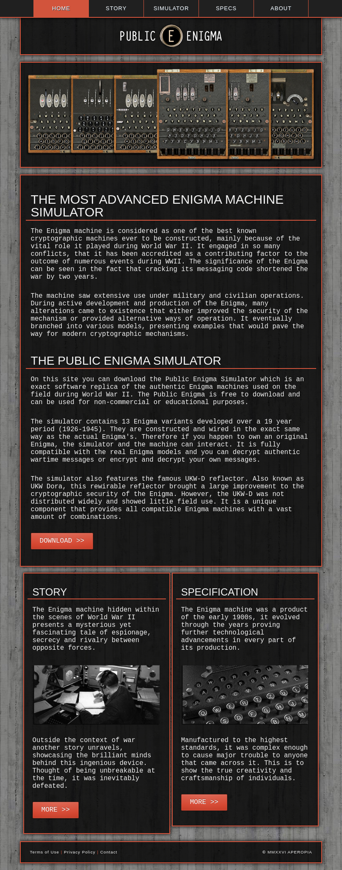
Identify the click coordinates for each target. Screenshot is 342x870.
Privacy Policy (80, 852)
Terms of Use (44, 852)
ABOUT (281, 8)
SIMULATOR (171, 8)
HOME (61, 8)
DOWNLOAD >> (62, 541)
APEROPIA (300, 852)
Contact (109, 852)
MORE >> (55, 810)
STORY (116, 8)
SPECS (226, 8)
